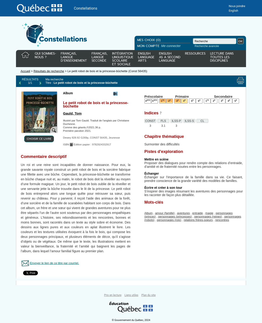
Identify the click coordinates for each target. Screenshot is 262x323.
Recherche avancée (207, 46)
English (233, 10)
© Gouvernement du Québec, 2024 (131, 320)
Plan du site (148, 295)
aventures (183, 213)
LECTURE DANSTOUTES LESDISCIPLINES (222, 57)
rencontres (222, 220)
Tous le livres (0, 288)
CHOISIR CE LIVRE (39, 139)
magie (209, 213)
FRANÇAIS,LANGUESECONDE (100, 57)
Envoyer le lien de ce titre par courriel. (54, 263)
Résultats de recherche (49, 71)
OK (240, 41)
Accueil (25, 71)
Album (148, 213)
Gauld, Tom (72, 113)
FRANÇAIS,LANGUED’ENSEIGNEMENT (74, 57)
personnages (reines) (208, 216)
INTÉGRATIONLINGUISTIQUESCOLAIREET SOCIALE (122, 58)
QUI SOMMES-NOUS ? (45, 55)
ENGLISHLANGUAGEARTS (146, 57)
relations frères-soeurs (198, 220)
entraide (197, 213)
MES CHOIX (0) (149, 40)
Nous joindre (237, 6)
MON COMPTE (159, 46)
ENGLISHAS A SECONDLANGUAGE (169, 57)
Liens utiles (131, 295)
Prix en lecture (113, 295)
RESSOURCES (195, 54)
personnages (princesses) (175, 216)
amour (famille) (165, 213)
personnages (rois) (169, 220)
